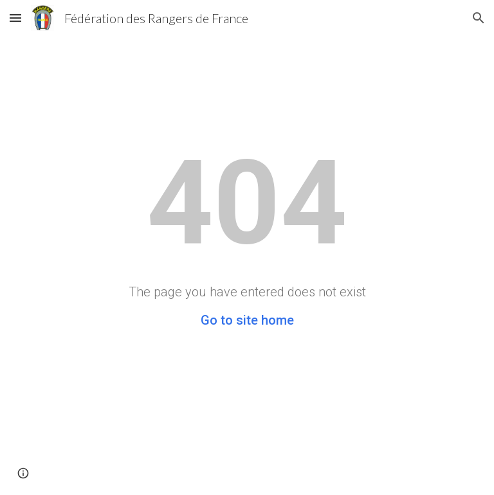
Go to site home (247, 320)
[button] (15, 17)
